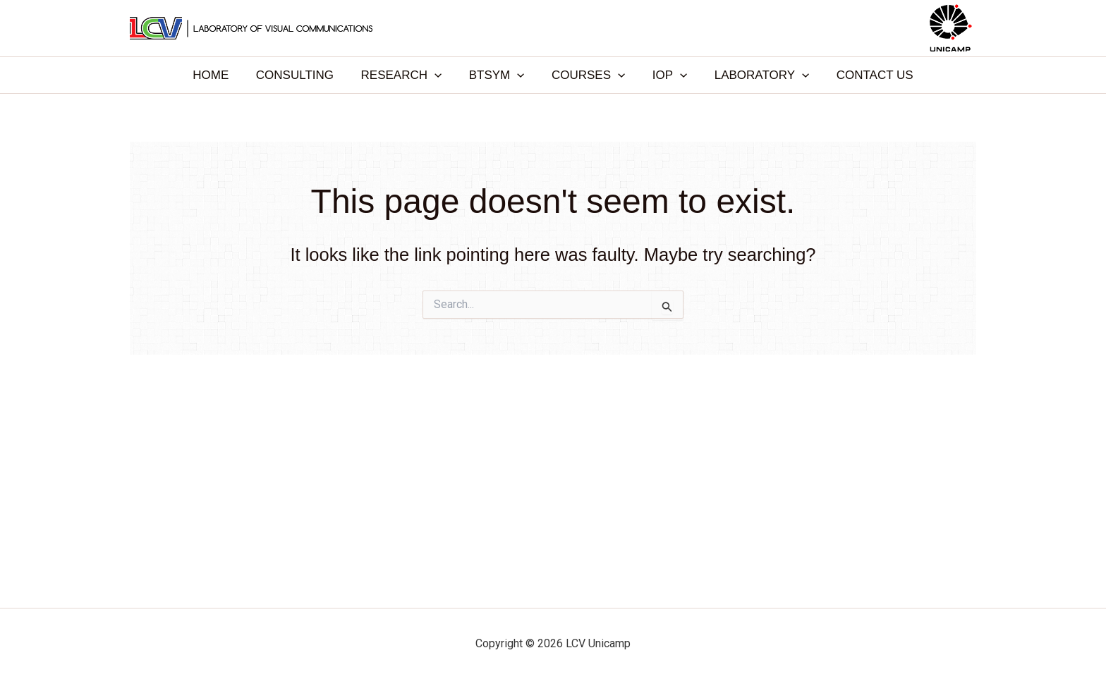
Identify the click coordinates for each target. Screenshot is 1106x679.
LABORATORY (753, 75)
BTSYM (498, 75)
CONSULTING (302, 75)
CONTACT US (863, 75)
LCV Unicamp (552, 27)
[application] (439, 75)
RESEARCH (405, 75)
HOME (222, 75)
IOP (665, 75)
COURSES (587, 75)
